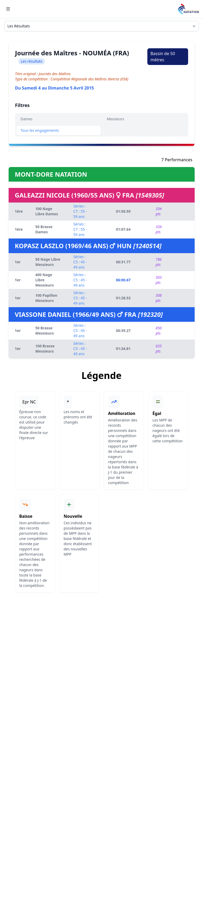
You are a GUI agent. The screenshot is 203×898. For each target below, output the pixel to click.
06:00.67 (123, 279)
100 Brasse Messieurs (45, 348)
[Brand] (188, 9)
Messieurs (115, 118)
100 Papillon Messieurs (46, 298)
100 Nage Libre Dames (46, 211)
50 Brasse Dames (44, 229)
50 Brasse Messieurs (44, 330)
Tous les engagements (40, 130)
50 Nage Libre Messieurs (47, 262)
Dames (27, 118)
